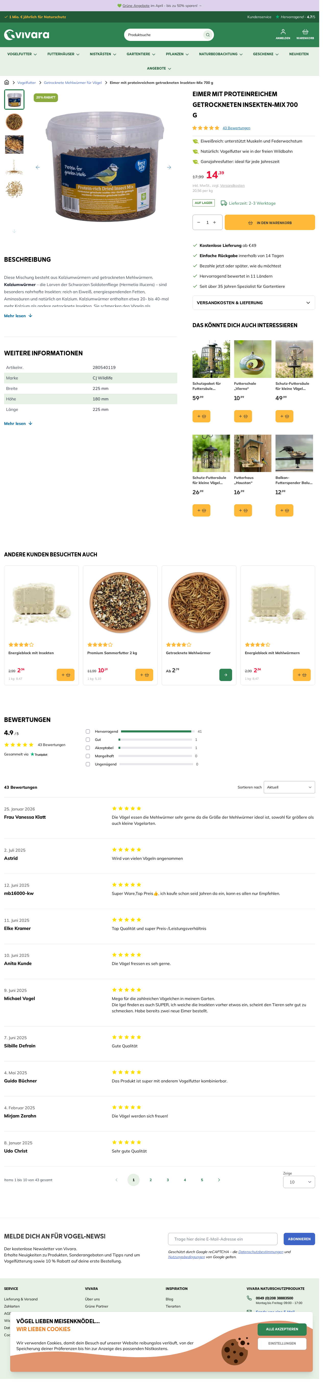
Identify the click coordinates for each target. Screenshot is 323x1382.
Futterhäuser (63, 54)
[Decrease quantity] (197, 222)
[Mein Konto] (283, 35)
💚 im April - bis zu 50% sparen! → (159, 5)
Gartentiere (141, 54)
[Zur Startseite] (6, 82)
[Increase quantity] (217, 222)
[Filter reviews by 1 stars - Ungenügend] (88, 764)
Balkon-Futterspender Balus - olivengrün (294, 480)
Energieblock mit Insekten (31, 652)
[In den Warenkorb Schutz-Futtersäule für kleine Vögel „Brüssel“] (201, 510)
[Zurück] (38, 167)
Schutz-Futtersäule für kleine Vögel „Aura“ (292, 386)
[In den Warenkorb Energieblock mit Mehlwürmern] (302, 674)
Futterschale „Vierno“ (245, 386)
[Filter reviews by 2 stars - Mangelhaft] (88, 756)
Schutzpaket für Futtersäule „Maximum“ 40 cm (209, 386)
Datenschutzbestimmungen (260, 1251)
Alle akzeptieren (282, 1329)
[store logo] (26, 34)
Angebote (159, 68)
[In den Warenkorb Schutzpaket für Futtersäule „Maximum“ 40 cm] (201, 416)
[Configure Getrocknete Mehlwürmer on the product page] (225, 674)
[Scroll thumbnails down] (14, 231)
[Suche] (207, 34)
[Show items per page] (299, 1182)
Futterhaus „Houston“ (244, 480)
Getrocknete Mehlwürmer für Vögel (73, 82)
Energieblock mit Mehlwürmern (272, 652)
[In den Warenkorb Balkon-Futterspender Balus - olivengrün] (284, 510)
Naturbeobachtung (221, 54)
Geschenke (266, 54)
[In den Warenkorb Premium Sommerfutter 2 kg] (144, 674)
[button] (206, 127)
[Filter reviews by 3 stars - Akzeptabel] (88, 748)
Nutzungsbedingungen (186, 1257)
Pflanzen (178, 54)
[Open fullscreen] (103, 163)
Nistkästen (103, 54)
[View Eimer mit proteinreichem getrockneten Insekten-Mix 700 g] (14, 99)
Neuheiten (299, 54)
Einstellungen (282, 1344)
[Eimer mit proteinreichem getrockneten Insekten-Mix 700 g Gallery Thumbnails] (14, 163)
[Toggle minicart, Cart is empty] (305, 35)
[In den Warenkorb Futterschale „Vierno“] (243, 416)
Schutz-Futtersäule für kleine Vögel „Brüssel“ (209, 480)
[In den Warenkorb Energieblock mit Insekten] (66, 674)
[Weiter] (169, 167)
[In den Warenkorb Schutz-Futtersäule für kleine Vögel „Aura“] (284, 416)
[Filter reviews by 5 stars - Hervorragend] (88, 731)
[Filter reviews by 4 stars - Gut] (88, 740)
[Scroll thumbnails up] (14, 95)
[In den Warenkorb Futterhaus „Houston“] (243, 510)
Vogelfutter (22, 54)
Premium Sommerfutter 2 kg (112, 652)
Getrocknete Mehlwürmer (188, 652)
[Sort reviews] (289, 787)
